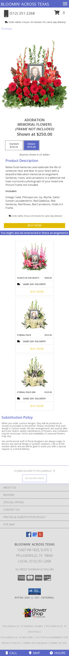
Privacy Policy (11, 643)
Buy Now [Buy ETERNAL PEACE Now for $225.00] (37, 349)
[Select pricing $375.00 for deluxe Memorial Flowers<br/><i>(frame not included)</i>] (31, 145)
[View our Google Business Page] (34, 536)
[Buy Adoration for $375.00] (34, 225)
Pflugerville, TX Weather (17, 637)
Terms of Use (58, 643)
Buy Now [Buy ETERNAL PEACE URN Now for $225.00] (37, 406)
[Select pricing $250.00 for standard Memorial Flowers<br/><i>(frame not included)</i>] (14, 145)
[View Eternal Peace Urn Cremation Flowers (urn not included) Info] (34, 372)
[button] (59, 13)
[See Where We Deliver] (34, 478)
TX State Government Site (51, 637)
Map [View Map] (34, 653)
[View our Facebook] (28, 536)
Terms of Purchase (35, 643)
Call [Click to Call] (11, 653)
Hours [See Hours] (57, 653)
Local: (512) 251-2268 (34, 561)
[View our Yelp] (40, 536)
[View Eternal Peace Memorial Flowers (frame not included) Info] (34, 315)
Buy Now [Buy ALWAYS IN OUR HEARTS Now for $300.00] (37, 291)
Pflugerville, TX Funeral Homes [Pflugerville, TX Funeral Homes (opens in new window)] (23, 626)
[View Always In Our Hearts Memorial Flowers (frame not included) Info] (34, 258)
